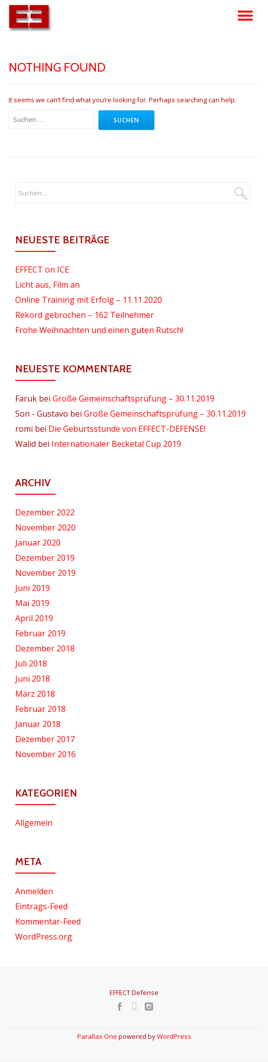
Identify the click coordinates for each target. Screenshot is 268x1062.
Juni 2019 (32, 587)
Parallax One (98, 1036)
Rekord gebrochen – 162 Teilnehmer (84, 314)
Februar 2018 (40, 708)
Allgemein (33, 822)
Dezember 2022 (45, 512)
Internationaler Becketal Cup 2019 (116, 443)
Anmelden (34, 891)
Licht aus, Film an (47, 284)
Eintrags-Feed (41, 906)
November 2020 (45, 527)
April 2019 (34, 618)
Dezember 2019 (45, 557)
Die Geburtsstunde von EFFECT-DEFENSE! (126, 428)
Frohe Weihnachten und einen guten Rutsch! (99, 330)
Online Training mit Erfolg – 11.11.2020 (88, 299)
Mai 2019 (32, 603)
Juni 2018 (32, 678)
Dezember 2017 (45, 739)
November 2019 (45, 572)
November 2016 (45, 754)
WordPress (174, 1036)
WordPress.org (43, 936)
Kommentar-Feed (48, 921)
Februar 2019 (40, 633)
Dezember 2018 (45, 648)
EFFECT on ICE (42, 269)
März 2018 (35, 693)
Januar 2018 (38, 723)
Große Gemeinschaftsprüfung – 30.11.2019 (133, 398)
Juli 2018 (31, 663)
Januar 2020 (38, 542)
